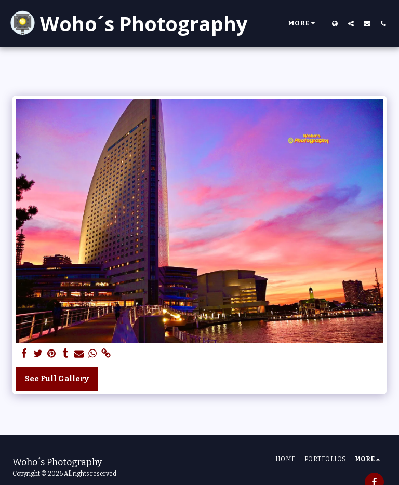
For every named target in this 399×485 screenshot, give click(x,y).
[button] (350, 23)
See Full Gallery (57, 378)
